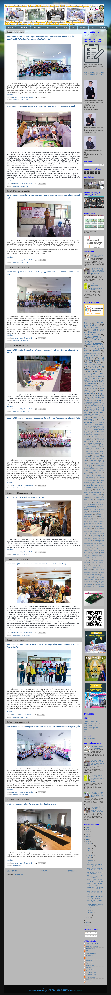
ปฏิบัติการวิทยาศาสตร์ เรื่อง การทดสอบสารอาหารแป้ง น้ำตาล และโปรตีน (97, 794)
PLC (103, 405)
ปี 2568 (92, 564)
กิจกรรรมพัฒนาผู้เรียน (95, 535)
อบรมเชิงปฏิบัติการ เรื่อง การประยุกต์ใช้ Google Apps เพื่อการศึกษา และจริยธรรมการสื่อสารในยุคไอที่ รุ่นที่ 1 (43, 726)
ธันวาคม (90, 843)
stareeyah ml (89, 979)
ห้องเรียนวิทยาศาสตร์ (91, 506)
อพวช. (94, 581)
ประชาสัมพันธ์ (95, 350)
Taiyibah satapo (90, 962)
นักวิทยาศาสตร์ (89, 489)
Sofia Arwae (89, 960)
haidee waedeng (90, 977)
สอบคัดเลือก (95, 395)
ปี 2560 (89, 361)
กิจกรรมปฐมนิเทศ (99, 407)
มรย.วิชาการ (92, 462)
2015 (87, 925)
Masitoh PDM (89, 955)
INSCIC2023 (98, 514)
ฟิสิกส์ (92, 499)
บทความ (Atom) (19, 874)
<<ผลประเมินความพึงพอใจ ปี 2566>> (94, 72)
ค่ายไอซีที (101, 485)
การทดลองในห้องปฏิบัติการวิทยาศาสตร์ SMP (94, 332)
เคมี (103, 395)
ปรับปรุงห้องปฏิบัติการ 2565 (97, 436)
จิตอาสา (100, 543)
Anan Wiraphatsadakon (92, 946)
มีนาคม (90, 910)
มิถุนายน (90, 857)
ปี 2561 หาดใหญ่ (96, 494)
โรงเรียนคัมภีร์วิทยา (92, 337)
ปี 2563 (94, 390)
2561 (102, 366)
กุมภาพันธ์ (90, 912)
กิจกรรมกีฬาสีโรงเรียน (89, 526)
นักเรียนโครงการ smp (93, 426)
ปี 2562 (26, 99)
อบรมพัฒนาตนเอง (99, 465)
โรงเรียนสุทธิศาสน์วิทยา (91, 355)
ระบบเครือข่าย (92, 570)
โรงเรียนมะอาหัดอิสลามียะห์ (93, 370)
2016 (87, 922)
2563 (98, 362)
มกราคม (90, 915)
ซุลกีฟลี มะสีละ (90, 965)
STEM (87, 451)
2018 (87, 918)
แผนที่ (92, 27)
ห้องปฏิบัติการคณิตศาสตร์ (91, 414)
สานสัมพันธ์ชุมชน (98, 502)
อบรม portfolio (94, 579)
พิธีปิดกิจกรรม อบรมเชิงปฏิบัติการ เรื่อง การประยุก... (95, 897)
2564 (89, 371)
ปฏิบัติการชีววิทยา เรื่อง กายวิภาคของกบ (97, 255)
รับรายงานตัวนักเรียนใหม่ (92, 501)
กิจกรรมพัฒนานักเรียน (19, 186)
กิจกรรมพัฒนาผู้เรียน (18, 99)
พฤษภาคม (90, 860)
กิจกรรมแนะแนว (96, 455)
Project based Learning (89, 516)
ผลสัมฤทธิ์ (100, 565)
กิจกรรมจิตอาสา (99, 526)
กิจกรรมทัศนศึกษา (88, 528)
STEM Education (88, 518)
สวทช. (88, 395)
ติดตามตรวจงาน (99, 547)
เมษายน (90, 862)
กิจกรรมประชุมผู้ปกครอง (91, 533)
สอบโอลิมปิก (101, 576)
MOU (87, 470)
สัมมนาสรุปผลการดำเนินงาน (91, 444)
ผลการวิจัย (93, 565)
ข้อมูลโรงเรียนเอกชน (89, 738)
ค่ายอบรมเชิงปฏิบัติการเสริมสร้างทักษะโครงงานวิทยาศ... (95, 869)
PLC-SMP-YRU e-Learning (97, 470)
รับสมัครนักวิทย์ (95, 572)
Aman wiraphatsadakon (92, 943)
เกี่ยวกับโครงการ (23, 27)
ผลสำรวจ (102, 27)
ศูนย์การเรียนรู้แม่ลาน (92, 576)
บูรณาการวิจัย (95, 552)
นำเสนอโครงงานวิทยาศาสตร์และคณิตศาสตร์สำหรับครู (25, 497)
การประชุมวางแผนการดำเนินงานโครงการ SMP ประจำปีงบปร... (95, 906)
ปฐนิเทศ (102, 552)
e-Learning (94, 451)
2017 (87, 920)
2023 (87, 832)
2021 (87, 836)
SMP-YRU (89, 407)
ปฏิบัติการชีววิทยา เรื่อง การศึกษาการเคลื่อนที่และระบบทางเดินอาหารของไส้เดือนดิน (97, 271)
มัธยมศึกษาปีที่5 (87, 569)
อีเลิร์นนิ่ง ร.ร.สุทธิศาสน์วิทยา (91, 721)
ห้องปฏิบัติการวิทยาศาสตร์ (92, 352)
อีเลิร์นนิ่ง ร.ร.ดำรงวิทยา (90, 725)
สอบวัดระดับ (95, 441)
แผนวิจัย (100, 467)
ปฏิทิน (56, 27)
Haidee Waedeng (90, 948)
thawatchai (89, 981)
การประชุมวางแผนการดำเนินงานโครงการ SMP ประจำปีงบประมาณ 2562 (31, 804)
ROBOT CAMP (94, 472)
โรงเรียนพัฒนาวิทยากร (92, 586)
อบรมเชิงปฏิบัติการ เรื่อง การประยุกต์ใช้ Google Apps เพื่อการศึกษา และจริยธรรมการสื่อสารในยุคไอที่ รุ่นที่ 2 (43, 418)
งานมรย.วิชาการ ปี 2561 (93, 409)
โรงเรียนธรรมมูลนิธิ (88, 584)
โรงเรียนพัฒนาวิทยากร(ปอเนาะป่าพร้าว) (93, 468)
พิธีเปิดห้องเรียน (98, 412)
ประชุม (15, 865)
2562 (102, 371)
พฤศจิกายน (91, 846)
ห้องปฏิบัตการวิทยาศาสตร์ (97, 404)
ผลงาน (100, 460)
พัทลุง (85, 567)
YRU (87, 519)
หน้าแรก (10, 27)
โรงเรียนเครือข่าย (96, 378)
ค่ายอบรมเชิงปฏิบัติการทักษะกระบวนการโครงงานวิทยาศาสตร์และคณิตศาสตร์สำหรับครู (36, 564)
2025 (87, 827)
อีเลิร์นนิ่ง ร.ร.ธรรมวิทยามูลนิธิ (92, 723)
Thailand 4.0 (101, 518)
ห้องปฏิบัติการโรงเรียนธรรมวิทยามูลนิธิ (93, 504)
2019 (87, 841)
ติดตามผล (88, 458)
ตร (97, 545)
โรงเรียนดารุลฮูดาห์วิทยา (92, 405)
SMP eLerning (87, 473)
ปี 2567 (99, 496)
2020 (87, 839)
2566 (96, 422)
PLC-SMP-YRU (100, 450)
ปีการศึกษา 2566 (93, 460)
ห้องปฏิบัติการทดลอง (91, 577)
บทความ (88, 932)
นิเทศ (102, 426)
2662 (87, 397)
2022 (87, 834)
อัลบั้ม (65, 27)
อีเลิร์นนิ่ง (93, 421)
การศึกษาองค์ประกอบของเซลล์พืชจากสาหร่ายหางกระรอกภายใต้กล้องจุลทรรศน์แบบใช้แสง (97, 286)
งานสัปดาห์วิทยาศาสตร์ (91, 487)
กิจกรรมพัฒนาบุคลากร (89, 477)
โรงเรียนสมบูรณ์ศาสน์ (93, 344)
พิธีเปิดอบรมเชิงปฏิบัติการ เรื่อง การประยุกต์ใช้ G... (95, 873)
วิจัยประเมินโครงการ (94, 463)
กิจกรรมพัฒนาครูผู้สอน (19, 554)
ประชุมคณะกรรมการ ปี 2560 (90, 557)
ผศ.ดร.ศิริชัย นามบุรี (91, 972)
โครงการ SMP (89, 357)
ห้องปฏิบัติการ (93, 388)
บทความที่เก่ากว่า (74, 871)
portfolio (90, 521)
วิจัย (85, 576)
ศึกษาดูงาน (101, 393)
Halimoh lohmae (90, 951)
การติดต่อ (83, 27)
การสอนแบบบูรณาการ (98, 473)
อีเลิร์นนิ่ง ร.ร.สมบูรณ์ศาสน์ (91, 727)
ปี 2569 (98, 564)
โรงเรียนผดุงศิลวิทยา (96, 511)
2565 (95, 371)
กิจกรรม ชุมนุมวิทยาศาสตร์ (94, 475)
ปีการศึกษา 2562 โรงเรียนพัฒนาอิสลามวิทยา (94, 410)
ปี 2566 (93, 496)
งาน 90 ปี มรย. (89, 540)
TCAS (95, 518)
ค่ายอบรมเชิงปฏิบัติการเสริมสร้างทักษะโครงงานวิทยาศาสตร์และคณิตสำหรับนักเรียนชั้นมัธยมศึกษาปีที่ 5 (41, 106)
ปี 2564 (96, 392)
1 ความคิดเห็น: (28, 714)
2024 (87, 829)
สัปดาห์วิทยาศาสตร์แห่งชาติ (95, 443)
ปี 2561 (87, 323)
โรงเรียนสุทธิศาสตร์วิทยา (90, 513)
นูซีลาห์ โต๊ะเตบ (90, 970)
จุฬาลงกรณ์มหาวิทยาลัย (89, 545)
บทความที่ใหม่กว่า (13, 871)
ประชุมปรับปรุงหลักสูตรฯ (97, 562)
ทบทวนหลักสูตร (87, 548)
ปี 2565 (87, 438)
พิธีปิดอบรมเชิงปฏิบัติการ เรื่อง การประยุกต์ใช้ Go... (95, 876)
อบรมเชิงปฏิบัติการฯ (22, 794)
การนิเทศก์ (87, 417)
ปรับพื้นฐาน (86, 564)
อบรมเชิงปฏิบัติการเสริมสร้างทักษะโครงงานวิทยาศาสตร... (95, 880)
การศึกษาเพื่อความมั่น (98, 397)
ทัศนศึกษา (89, 392)
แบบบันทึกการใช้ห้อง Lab (91, 35)
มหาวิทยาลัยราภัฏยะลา (96, 567)
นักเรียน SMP (91, 373)
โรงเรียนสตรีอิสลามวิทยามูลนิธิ (92, 416)
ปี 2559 (101, 359)
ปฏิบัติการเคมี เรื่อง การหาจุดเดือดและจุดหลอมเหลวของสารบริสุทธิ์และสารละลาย (97, 809)
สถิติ (48, 27)
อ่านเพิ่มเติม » (10, 94)
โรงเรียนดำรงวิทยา (92, 327)
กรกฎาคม (90, 855)
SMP (101, 472)
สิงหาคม (90, 853)
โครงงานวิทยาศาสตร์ (96, 433)
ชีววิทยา (102, 487)
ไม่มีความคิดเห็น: (29, 97)
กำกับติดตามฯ (90, 399)
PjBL (87, 472)
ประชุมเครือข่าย (90, 428)
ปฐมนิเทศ (88, 553)
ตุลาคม (90, 848)
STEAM (100, 516)
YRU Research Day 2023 (95, 519)
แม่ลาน (89, 582)
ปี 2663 (102, 390)
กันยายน (90, 850)
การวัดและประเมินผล (98, 525)
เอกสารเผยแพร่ (37, 27)
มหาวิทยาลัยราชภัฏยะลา (92, 354)
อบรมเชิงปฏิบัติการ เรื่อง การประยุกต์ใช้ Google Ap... (94, 884)
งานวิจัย (96, 434)
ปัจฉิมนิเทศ (87, 494)
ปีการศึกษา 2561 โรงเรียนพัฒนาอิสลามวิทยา (94, 387)
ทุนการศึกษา (96, 548)
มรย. (73, 27)
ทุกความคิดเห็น (90, 935)
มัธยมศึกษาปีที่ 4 (100, 499)
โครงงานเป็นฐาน (88, 434)
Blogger (79, 990)
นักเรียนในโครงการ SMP (91, 380)
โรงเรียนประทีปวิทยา (94, 368)
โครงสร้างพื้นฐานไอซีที (97, 582)
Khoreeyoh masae (91, 953)
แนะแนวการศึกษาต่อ (89, 450)
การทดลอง (101, 451)
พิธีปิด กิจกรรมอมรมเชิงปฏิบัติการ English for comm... (95, 865)
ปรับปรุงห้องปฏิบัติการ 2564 (95, 492)
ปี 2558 (99, 400)
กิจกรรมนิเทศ (89, 453)
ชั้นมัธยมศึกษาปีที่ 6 (99, 456)
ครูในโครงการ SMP (97, 482)
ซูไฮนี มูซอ (89, 967)
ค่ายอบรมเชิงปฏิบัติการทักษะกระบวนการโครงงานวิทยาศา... (95, 893)
